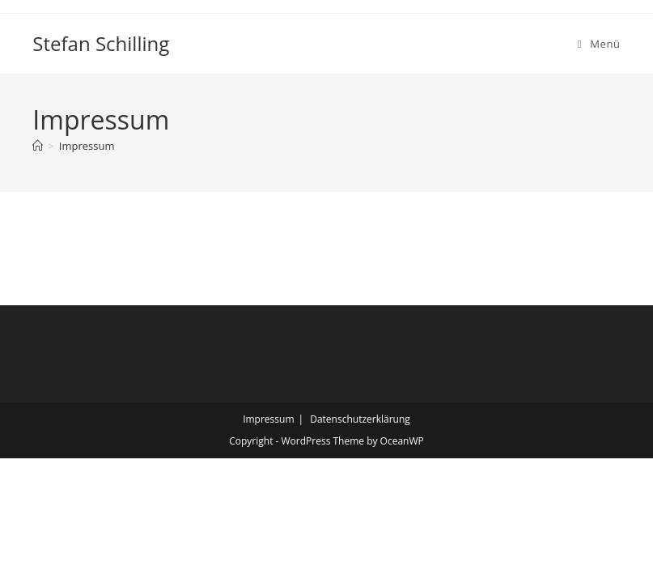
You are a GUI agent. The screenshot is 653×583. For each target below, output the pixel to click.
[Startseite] (37, 145)
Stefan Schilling (100, 43)
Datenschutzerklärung (360, 419)
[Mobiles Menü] (599, 43)
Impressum (87, 145)
